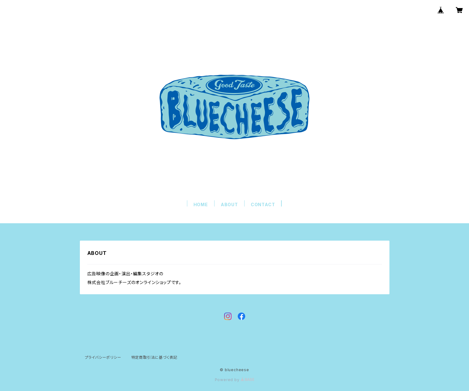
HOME (200, 204)
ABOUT (229, 204)
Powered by (234, 379)
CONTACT (263, 204)
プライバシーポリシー (103, 357)
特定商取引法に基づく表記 (154, 357)
